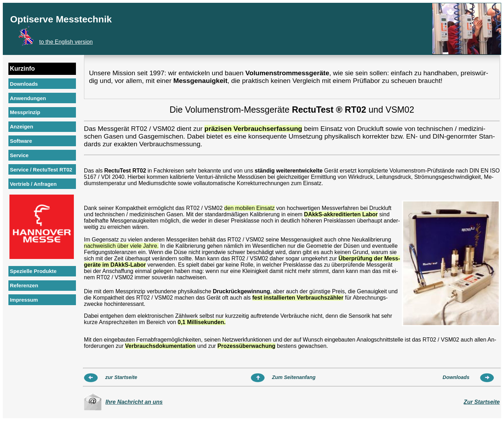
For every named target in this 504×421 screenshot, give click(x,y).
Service (19, 155)
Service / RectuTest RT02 (41, 170)
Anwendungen (28, 98)
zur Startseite (121, 377)
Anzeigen (21, 126)
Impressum (24, 300)
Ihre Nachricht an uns (134, 402)
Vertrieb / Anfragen (33, 184)
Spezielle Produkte (33, 271)
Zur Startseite (482, 402)
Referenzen (24, 285)
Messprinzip (25, 112)
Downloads (24, 84)
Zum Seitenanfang (294, 377)
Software (21, 141)
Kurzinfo (22, 68)
